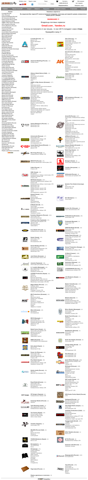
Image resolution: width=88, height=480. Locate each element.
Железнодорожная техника (72, 369)
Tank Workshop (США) (8, 126)
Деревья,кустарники (36, 332)
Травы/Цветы (34, 225)
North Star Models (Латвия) (9, 101)
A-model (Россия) (6, 13)
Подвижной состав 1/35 (71, 131)
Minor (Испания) (6, 90)
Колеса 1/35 (34, 182)
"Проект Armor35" (17, 9)
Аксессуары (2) (69, 467)
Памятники (68, 130)
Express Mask (34, 197)
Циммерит (68, 169)
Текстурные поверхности (37, 302)
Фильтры (33, 49)
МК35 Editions (34, 460)
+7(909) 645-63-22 (63, 3)
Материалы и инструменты (72, 425)
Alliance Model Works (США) (9, 19)
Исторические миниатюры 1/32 (39, 248)
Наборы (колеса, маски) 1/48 (38, 189)
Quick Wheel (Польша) (8, 110)
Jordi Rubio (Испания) (8, 72)
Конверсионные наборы (37, 250)
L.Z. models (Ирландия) (8, 78)
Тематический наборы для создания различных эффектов (40, 110)
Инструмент (34, 173)
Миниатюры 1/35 (35, 251)
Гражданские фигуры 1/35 (37, 322)
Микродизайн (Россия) (8, 146)
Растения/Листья (35, 224)
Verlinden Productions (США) (9, 130)
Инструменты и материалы (72, 256)
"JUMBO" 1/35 (69, 422)
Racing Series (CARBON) (37, 287)
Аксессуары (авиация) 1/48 (72, 162)
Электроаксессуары (70, 377)
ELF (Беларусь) (6, 52)
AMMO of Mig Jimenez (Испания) (10, 22)
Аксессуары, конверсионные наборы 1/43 (75, 121)
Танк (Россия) (5, 149)
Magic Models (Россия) (8, 84)
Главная (5, 9)
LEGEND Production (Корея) (9, 81)
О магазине (73, 9)
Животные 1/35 (35, 323)
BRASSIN (33, 195)
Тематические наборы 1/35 (72, 327)
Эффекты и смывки (36, 306)
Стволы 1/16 (68, 325)
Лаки (32, 43)
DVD (66, 53)
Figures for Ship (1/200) (37, 415)
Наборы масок (34, 62)
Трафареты (34, 78)
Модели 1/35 (68, 259)
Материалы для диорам (71, 67)
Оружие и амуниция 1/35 (71, 289)
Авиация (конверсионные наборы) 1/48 (41, 181)
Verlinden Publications (36, 453)
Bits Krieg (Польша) (7, 35)
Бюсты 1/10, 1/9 (69, 152)
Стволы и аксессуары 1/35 (38, 291)
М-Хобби (33, 458)
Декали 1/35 (34, 40)
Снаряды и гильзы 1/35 (37, 140)
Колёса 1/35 (68, 385)
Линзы (66, 64)
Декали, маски (69, 57)
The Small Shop (35, 445)
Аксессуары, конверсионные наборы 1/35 (75, 118)
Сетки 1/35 (68, 45)
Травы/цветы (34, 334)
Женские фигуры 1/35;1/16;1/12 (39, 279)
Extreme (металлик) (70, 54)
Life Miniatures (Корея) (8, 82)
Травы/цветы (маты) (36, 336)
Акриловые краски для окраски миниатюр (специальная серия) (42, 92)
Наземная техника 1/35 (37, 176)
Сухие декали (34, 435)
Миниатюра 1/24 (35, 125)
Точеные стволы (35, 141)
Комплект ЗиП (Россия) (8, 143)
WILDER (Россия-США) (8, 135)
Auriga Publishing (35, 450)
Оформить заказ (79, 5)
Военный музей (35, 456)
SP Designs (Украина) (7, 118)
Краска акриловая (70, 61)
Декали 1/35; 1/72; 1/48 (71, 383)
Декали (67, 470)
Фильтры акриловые (36, 112)
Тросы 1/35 (68, 48)
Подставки (68, 243)
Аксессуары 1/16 (69, 75)
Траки (32, 191)
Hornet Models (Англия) (8, 69)
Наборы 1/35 (68, 364)
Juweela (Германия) (7, 75)
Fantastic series (35, 286)
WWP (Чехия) (34, 454)
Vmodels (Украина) (7, 132)
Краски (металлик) (35, 97)
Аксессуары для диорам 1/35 (73, 43)
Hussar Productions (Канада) (9, 70)
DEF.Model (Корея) (7, 47)
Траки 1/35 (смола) (70, 292)
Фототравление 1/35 (70, 49)
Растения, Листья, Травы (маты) (39, 105)
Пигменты (33, 45)
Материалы (34, 77)
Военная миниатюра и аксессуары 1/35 (41, 162)
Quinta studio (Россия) (8, 112)
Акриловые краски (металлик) (39, 89)
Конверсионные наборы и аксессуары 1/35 (42, 175)
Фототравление (35, 201)
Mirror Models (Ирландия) (9, 92)
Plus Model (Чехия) (7, 109)
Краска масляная (35, 432)
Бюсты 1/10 (68, 278)
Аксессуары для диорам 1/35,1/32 (40, 264)
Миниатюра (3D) (69, 125)
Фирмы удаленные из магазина (10, 150)
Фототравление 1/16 (70, 355)
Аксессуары (34, 94)
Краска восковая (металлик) (72, 63)
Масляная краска (35, 100)
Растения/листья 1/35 (71, 260)
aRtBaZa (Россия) (6, 30)
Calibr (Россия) (6, 41)
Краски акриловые (35, 41)
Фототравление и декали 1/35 (39, 192)
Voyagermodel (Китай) (8, 133)
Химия (67, 71)
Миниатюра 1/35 (69, 98)
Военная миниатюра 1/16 (72, 401)
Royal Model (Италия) (7, 115)
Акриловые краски (35, 85)
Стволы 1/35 (68, 47)
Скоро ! (29, 9)
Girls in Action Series (36, 416)
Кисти (66, 60)
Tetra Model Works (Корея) (9, 127)
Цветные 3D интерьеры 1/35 (38, 373)
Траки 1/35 (68, 334)
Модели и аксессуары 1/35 (38, 103)
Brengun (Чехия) (6, 39)
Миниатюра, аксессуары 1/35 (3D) (40, 282)
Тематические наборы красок (73, 69)
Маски (66, 257)
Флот (32, 80)
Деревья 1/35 (34, 223)
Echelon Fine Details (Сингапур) (10, 49)
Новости (37, 9)
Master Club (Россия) (7, 85)
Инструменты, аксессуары (72, 58)
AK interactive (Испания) (8, 18)
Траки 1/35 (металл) (70, 291)
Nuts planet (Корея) (7, 102)
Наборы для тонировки (37, 298)
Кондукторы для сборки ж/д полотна (74, 124)
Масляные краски (35, 297)
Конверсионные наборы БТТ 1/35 (74, 416)
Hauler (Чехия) (6, 65)
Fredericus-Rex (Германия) (9, 59)
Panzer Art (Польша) (7, 106)
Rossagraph (34, 451)
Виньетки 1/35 (69, 154)
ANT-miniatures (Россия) (8, 24)
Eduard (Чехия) (6, 50)
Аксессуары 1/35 (69, 40)
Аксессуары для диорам (37, 76)
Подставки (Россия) (7, 147)
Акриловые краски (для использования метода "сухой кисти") (41, 87)
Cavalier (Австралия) (7, 42)
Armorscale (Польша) (7, 28)
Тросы (66, 389)
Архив (32, 476)
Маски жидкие (34, 44)
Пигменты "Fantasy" (36, 301)
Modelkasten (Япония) (8, 98)
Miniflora (33, 402)
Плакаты (67, 473)
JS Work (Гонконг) (7, 73)
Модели (33, 200)
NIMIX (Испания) (6, 99)
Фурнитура (68, 376)
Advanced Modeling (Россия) (9, 16)
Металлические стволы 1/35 (72, 232)
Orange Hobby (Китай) (8, 104)
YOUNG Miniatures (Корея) (9, 138)
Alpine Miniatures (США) (8, 21)
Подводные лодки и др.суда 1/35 (74, 419)
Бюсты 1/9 (33, 276)
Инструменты (5, 141)
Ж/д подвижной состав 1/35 (72, 148)
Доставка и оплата (59, 9)
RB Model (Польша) (7, 113)
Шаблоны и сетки (35, 202)
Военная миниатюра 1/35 (72, 300)
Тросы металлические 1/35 (72, 209)
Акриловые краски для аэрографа (40, 90)
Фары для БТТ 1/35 (70, 390)
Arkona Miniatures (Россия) (9, 25)
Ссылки (83, 9)
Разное (32, 461)
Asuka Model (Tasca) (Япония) (10, 32)
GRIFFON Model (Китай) (8, 64)
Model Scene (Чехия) (7, 96)
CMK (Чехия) (5, 44)
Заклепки (33, 371)
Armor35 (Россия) (6, 27)
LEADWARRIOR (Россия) (8, 79)
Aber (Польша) (6, 15)
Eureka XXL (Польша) (7, 55)
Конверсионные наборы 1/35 (38, 139)
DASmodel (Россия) (7, 45)
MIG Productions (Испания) (9, 87)
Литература (5, 144)
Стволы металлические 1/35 (38, 48)
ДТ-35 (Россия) (6, 139)
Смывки (33, 47)
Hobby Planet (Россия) (8, 67)
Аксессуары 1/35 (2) (70, 41)
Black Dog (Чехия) (7, 36)
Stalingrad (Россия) (7, 124)
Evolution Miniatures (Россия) (10, 56)
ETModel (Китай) (6, 53)
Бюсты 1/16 (68, 78)
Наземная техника (35, 213)
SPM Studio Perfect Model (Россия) (9, 120)
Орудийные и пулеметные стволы (74, 323)
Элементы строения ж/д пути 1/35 (74, 134)
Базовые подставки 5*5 (71, 140)
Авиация (33, 74)
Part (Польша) (5, 107)
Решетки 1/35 (68, 44)
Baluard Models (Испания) (9, 33)
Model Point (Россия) (7, 95)
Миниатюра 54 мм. (36, 349)
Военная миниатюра (70, 79)
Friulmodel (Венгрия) (7, 61)
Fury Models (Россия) (7, 62)
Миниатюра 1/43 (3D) (70, 128)
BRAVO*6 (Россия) (7, 38)
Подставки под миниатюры (72, 132)
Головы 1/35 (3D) (69, 123)
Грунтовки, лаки (69, 56)
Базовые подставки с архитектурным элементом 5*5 (75, 142)
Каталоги (33, 457)
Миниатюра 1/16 (35, 185)
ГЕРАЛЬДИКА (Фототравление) (39, 341)
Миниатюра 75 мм (70, 403)
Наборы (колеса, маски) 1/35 (38, 188)
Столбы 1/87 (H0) (69, 373)
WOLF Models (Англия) (8, 136)
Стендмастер (34, 462)
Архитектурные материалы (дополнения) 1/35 (72, 138)
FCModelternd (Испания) (8, 58)
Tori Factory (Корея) (7, 129)
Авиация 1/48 (68, 299)
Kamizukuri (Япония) (7, 76)
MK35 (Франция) (6, 93)
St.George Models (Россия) (9, 123)
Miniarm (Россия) (6, 89)
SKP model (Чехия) (7, 116)
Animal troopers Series (36, 414)
